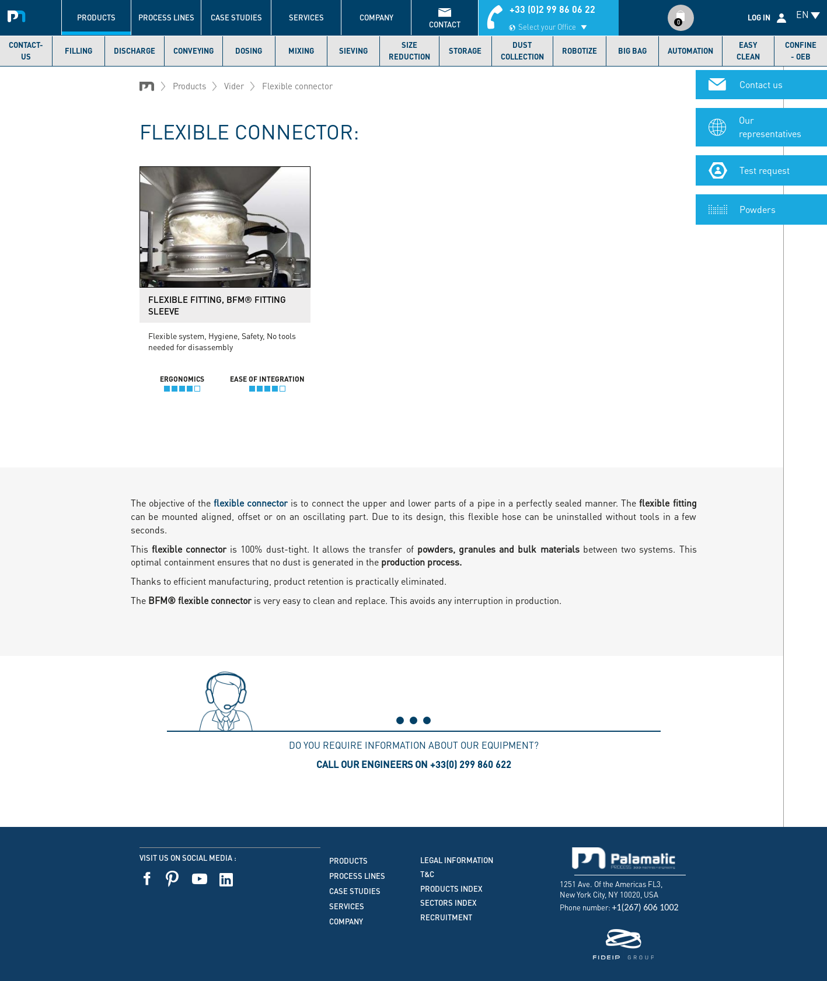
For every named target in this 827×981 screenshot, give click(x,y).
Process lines (166, 17)
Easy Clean (748, 50)
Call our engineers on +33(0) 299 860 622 (413, 764)
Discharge (134, 50)
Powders (757, 205)
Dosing (248, 50)
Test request (764, 166)
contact (444, 24)
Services (306, 17)
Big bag (632, 50)
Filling (78, 50)
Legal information (456, 860)
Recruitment (446, 917)
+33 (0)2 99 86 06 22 (552, 9)
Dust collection (522, 50)
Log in (759, 17)
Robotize (579, 50)
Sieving (353, 50)
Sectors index (448, 902)
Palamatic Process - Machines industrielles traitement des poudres (19, 14)
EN (802, 14)
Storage (465, 50)
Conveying (193, 50)
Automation (690, 50)
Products (96, 17)
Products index (451, 888)
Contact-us (26, 50)
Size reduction (409, 50)
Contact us (761, 81)
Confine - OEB (800, 50)
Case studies (236, 17)
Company (376, 17)
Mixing (301, 50)
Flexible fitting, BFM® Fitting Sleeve (217, 305)
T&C (427, 874)
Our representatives (770, 123)
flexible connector (251, 503)
